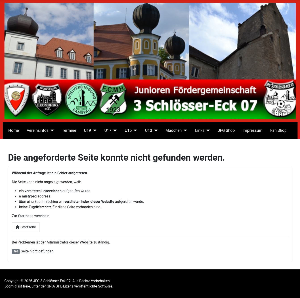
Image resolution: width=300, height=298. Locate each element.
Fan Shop (278, 130)
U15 (128, 130)
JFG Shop (226, 130)
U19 (87, 130)
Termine (69, 130)
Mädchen (174, 130)
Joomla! (10, 286)
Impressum (252, 130)
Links (199, 130)
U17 (107, 130)
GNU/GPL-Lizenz (60, 286)
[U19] (94, 130)
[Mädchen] (184, 130)
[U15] (134, 130)
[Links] (207, 130)
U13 (148, 130)
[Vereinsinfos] (51, 130)
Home (13, 130)
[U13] (155, 130)
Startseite (26, 227)
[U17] (114, 130)
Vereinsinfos (38, 130)
